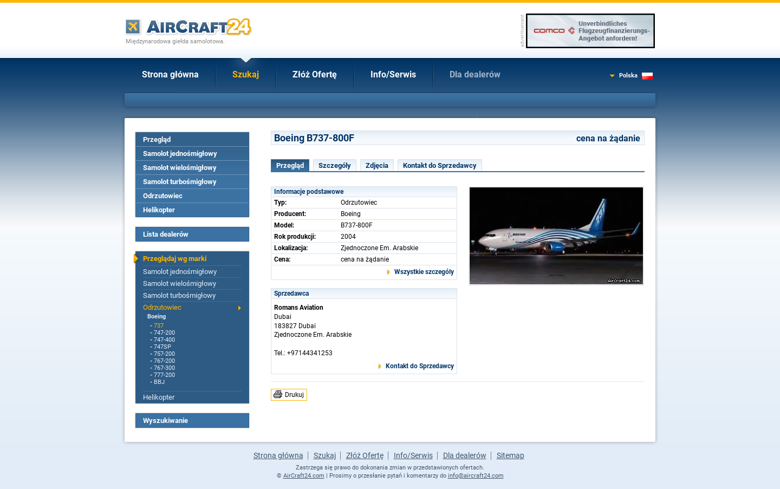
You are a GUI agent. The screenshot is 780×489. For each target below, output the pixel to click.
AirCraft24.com (303, 475)
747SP (162, 346)
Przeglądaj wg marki (174, 259)
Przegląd (157, 139)
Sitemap (510, 455)
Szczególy (334, 165)
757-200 (164, 353)
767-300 (164, 367)
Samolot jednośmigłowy (180, 153)
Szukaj (245, 74)
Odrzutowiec (163, 196)
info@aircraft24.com (476, 475)
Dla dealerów (475, 74)
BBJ (159, 382)
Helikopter (159, 210)
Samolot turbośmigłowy (180, 182)
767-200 (164, 360)
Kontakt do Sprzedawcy (440, 165)
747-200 (164, 332)
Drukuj (294, 395)
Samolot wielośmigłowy (180, 168)
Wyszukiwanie (165, 420)
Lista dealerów (165, 234)
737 (159, 325)
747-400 (164, 339)
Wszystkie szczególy (424, 272)
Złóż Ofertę (314, 74)
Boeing (156, 316)
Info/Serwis (393, 74)
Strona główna (170, 74)
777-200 (164, 375)
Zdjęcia (377, 165)
